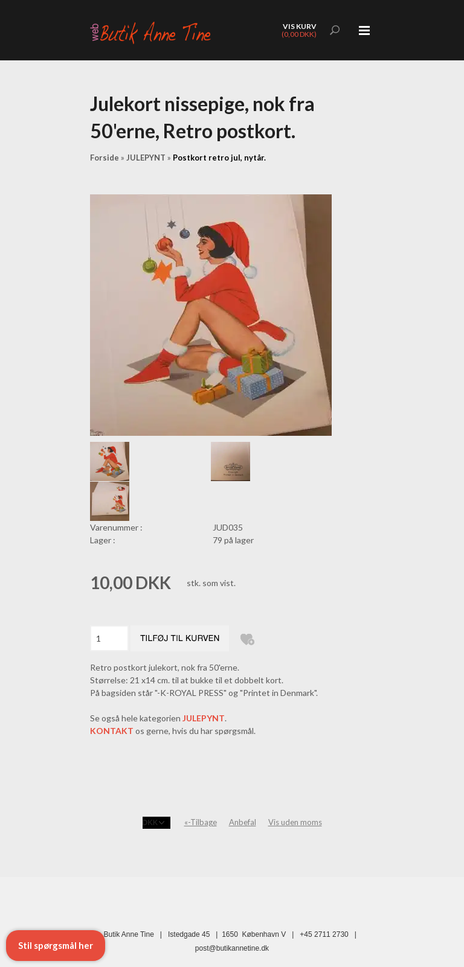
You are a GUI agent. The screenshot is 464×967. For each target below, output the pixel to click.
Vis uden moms (295, 822)
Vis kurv (300, 26)
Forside (104, 157)
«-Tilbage (200, 822)
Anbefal (242, 822)
